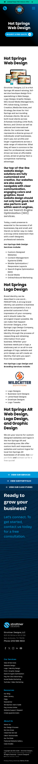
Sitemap (16, 761)
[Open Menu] (33, 8)
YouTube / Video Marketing (13, 682)
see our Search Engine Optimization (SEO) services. (18, 213)
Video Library (8, 696)
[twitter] (9, 648)
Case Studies (8, 744)
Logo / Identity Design (12, 668)
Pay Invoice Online (10, 707)
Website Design (9, 665)
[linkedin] (17, 648)
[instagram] (13, 648)
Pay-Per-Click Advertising (13, 676)
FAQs (6, 699)
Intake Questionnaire (11, 713)
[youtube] (20, 648)
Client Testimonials (11, 736)
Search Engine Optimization (14, 674)
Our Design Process (11, 727)
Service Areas (9, 730)
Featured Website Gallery (13, 741)
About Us (7, 724)
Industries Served (10, 733)
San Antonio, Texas (13, 756)
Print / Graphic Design (12, 671)
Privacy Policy (8, 761)
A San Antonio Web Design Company (19, 753)
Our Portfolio (8, 738)
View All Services (10, 663)
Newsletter (8, 702)
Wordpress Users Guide (12, 705)
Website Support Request (13, 710)
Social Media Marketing (12, 679)
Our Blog (7, 694)
